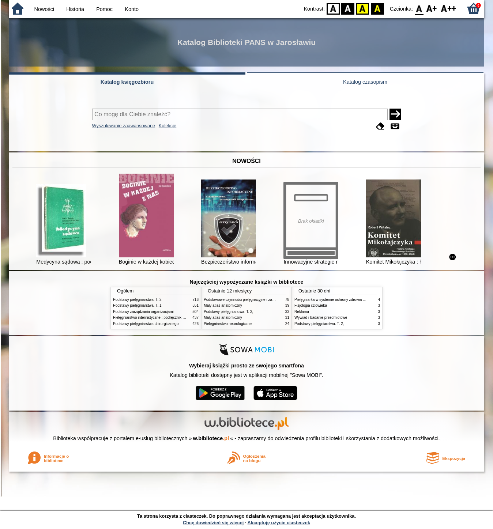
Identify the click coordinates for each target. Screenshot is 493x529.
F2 (448, 8)
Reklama (301, 312)
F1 (431, 8)
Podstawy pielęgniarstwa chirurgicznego (145, 324)
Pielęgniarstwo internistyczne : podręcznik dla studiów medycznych (167, 317)
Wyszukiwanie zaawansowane (123, 125)
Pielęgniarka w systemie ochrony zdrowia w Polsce (335, 300)
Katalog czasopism (365, 82)
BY (377, 8)
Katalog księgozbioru (127, 82)
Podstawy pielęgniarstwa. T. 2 (137, 300)
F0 (418, 8)
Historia (75, 9)
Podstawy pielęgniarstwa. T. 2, (228, 312)
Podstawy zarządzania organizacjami (143, 312)
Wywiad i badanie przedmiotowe (320, 317)
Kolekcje (167, 125)
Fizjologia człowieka (310, 305)
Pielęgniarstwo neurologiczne (228, 324)
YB (362, 8)
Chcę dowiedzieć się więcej (213, 522)
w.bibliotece (211, 438)
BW (348, 8)
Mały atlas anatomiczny (223, 305)
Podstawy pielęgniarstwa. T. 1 (137, 305)
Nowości (44, 9)
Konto (132, 9)
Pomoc (104, 9)
